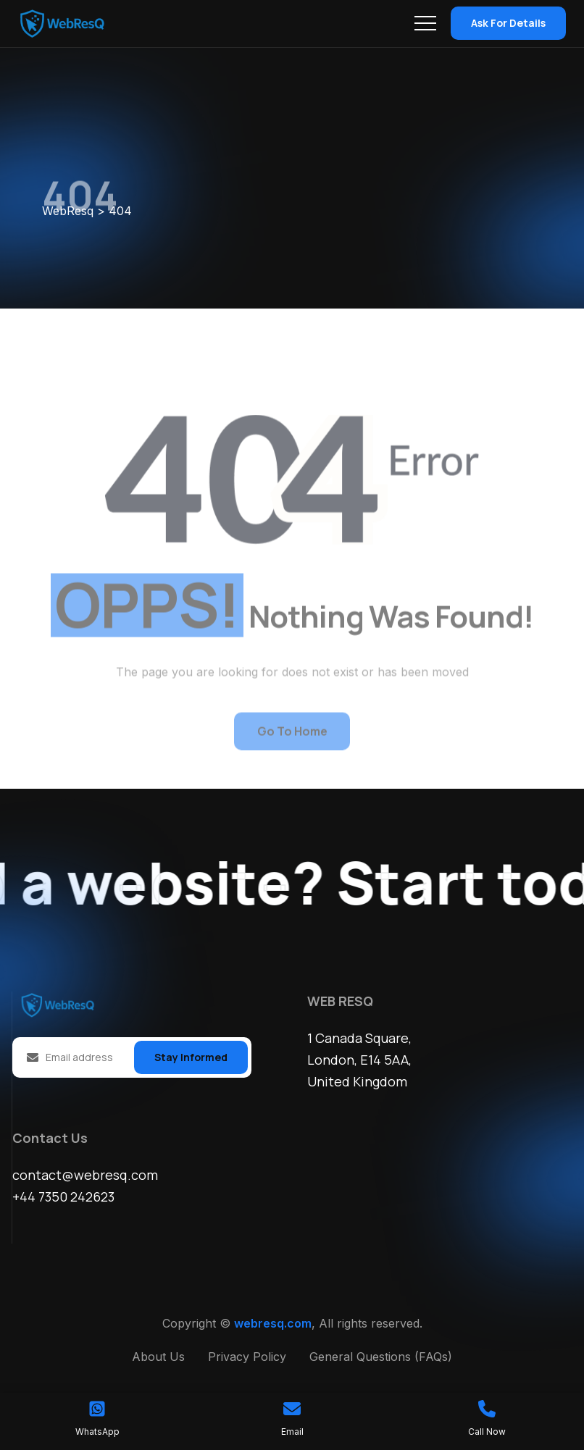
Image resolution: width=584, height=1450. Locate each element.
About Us (158, 1356)
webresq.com (273, 1323)
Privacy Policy (247, 1356)
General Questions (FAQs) (380, 1356)
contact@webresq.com (85, 1174)
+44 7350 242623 (63, 1196)
